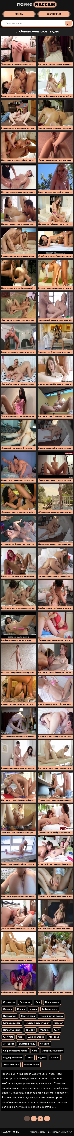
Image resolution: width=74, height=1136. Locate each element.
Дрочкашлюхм (36, 1036)
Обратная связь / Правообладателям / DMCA (51, 1132)
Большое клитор (11, 1023)
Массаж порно (10, 1132)
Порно (37, 4)
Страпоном (9, 1002)
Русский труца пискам (51, 1016)
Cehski (30, 1057)
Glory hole (8, 1036)
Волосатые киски (12, 1030)
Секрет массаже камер (15, 1050)
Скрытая (7, 1009)
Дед (37, 1002)
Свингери (25, 1002)
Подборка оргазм (12, 1057)
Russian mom (9, 1016)
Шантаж (30, 1030)
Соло (34, 1050)
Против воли (28, 1016)
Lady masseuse (49, 1009)
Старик (21, 1009)
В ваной (55, 1057)
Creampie (44, 1043)
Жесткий (44, 1030)
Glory (56, 1030)
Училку (33, 1009)
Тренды (19, 14)
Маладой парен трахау (37, 1023)
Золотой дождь (27, 1043)
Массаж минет (31, 1064)
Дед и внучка (52, 1002)
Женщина (8, 1043)
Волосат (58, 1023)
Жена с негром (11, 1064)
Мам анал (54, 1036)
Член (20, 1036)
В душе (42, 1057)
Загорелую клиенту (52, 1050)
